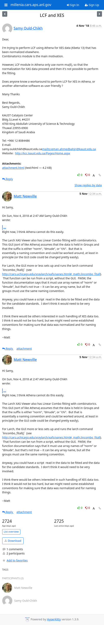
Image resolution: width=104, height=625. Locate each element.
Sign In (73, 5)
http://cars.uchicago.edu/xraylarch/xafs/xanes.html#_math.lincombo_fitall (51, 274)
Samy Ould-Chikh (28, 28)
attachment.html (13, 168)
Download (12, 541)
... (4, 227)
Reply (7, 179)
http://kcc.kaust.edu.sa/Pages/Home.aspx (42, 153)
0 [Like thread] (80, 175)
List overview (11, 531)
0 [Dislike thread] (87, 175)
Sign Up (92, 5)
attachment (24, 348)
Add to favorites (15, 560)
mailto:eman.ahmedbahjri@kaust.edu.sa (69, 149)
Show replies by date (88, 185)
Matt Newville (25, 196)
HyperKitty (54, 619)
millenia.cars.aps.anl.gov (31, 4)
